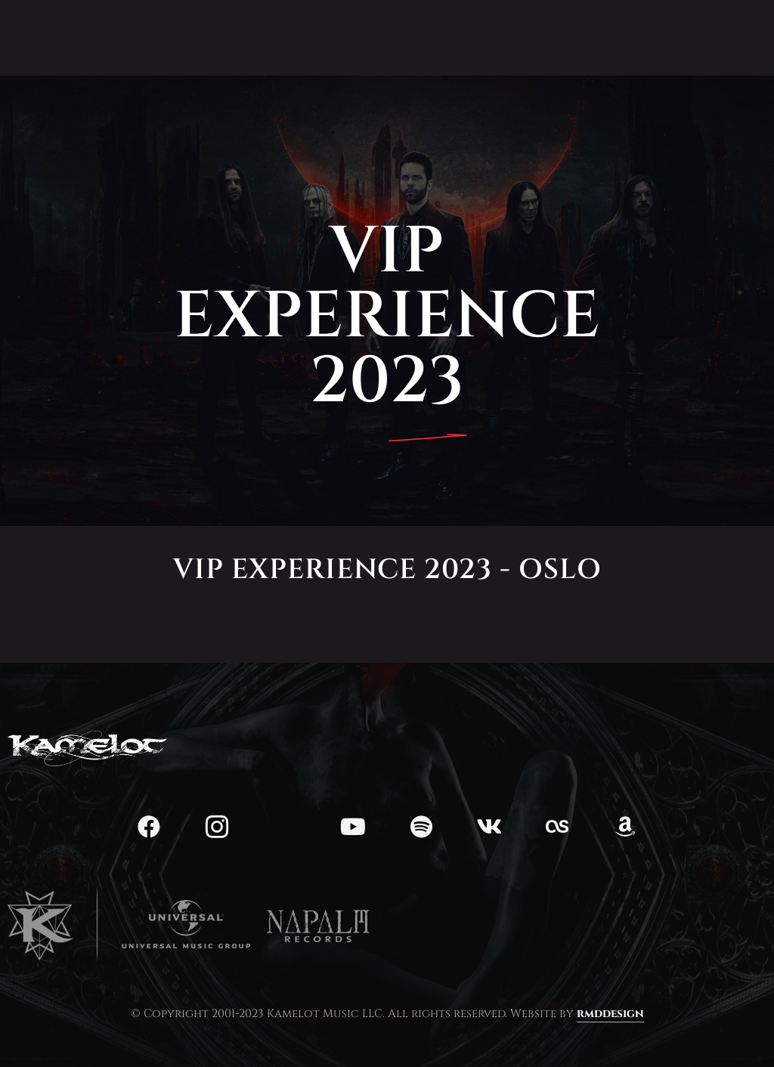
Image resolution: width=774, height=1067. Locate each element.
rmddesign (610, 1014)
